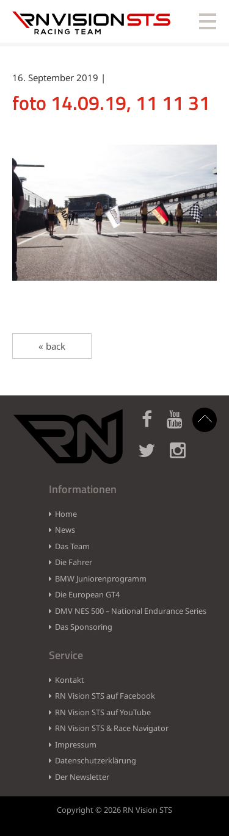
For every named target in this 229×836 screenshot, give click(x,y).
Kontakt (69, 679)
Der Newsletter (82, 776)
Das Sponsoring (83, 626)
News (65, 529)
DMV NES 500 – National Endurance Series (130, 610)
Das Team (72, 546)
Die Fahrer (73, 562)
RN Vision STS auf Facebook (105, 695)
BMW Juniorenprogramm (101, 578)
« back (51, 346)
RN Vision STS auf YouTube (103, 712)
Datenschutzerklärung (95, 760)
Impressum (75, 744)
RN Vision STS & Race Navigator (112, 727)
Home (66, 513)
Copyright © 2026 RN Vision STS (114, 809)
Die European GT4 (87, 594)
